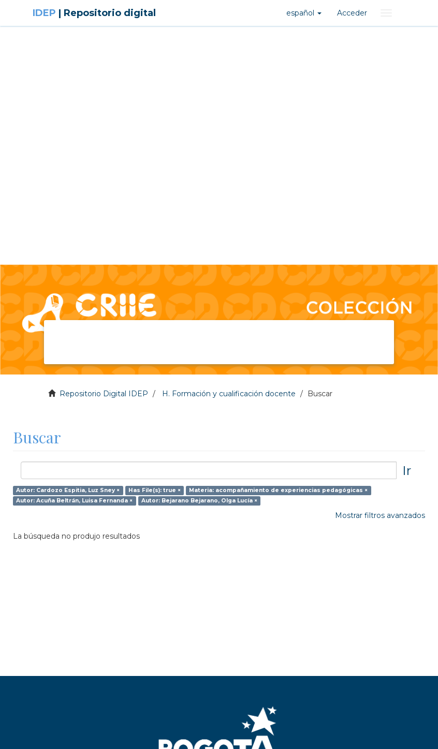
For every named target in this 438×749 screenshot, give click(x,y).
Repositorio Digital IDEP (104, 393)
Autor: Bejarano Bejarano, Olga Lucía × (199, 500)
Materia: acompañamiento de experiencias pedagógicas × (278, 490)
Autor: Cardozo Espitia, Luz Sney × (68, 490)
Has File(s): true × (154, 490)
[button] (304, 13)
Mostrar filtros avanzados (380, 515)
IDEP (94, 13)
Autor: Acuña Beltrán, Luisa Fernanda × (74, 500)
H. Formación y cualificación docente (229, 393)
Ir (406, 470)
